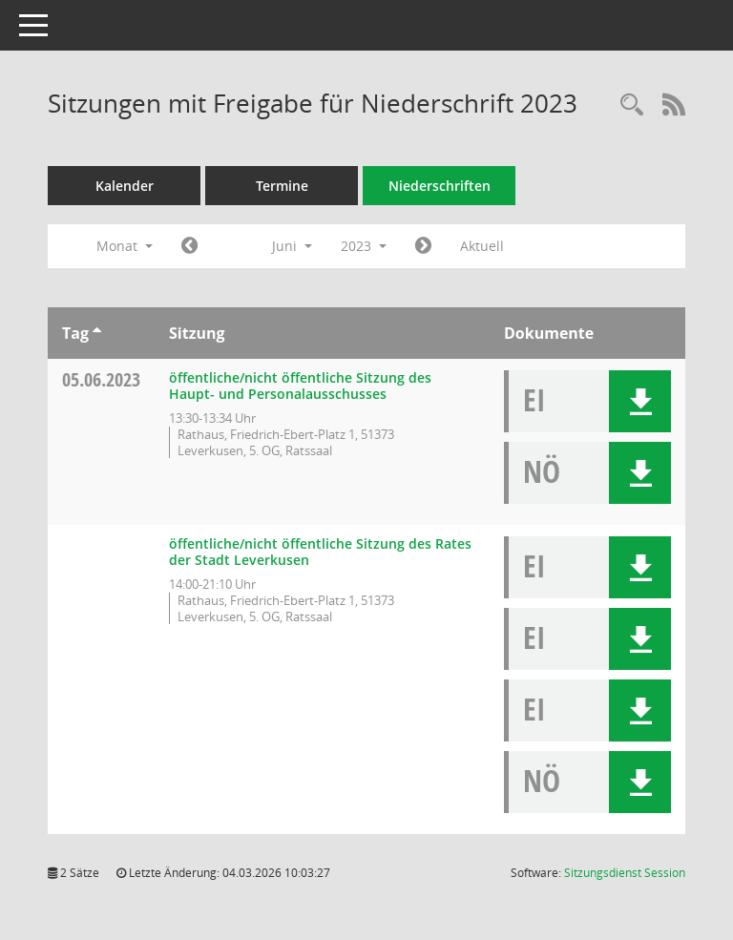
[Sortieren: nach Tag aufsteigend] (97, 333)
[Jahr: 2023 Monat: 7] (423, 246)
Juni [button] (292, 246)
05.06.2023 (101, 379)
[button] (640, 401)
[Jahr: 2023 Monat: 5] (189, 246)
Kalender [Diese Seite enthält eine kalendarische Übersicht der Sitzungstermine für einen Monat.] (124, 186)
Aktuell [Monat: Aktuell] (482, 246)
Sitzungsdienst (624, 873)
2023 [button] (364, 246)
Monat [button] (124, 246)
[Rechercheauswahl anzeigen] (632, 105)
